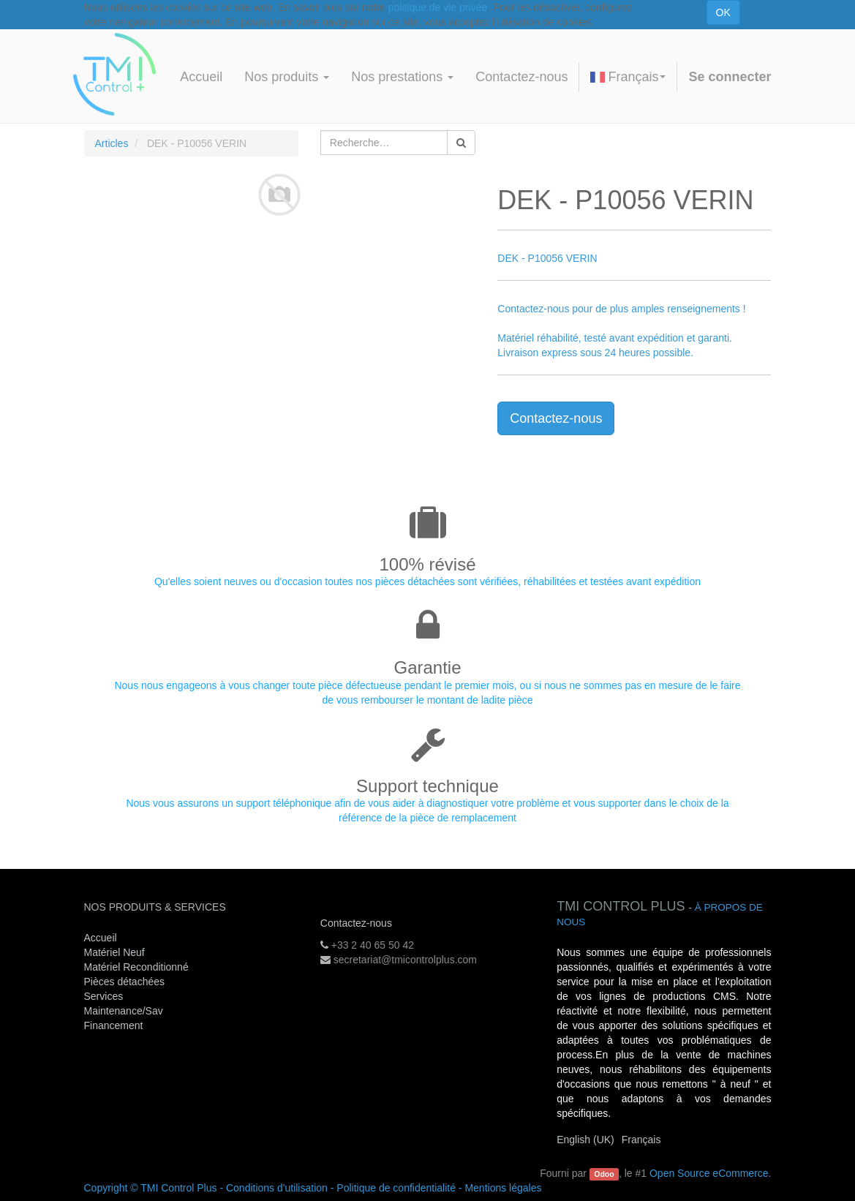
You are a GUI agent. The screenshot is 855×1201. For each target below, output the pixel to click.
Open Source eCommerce (709, 1173)
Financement (113, 1025)
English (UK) (585, 1139)
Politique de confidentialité (396, 1188)
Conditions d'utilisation (277, 1188)
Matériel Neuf (114, 952)
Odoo (604, 1174)
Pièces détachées (124, 981)
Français (628, 76)
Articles (112, 143)
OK (723, 12)
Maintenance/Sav (123, 1011)
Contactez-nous (556, 418)
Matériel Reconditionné (136, 967)
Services (105, 996)
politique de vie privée (437, 7)
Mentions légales (502, 1188)
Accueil (100, 938)
